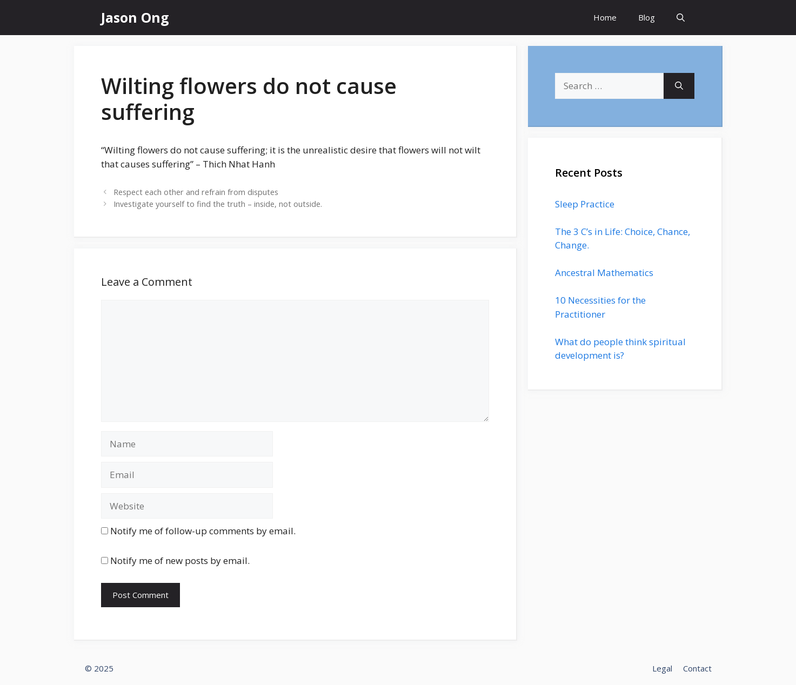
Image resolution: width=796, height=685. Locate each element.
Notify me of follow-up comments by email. (203, 531)
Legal (662, 668)
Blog (646, 17)
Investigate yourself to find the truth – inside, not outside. (217, 204)
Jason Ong (135, 17)
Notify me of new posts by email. (180, 560)
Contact (697, 668)
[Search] (679, 86)
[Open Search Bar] (680, 17)
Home (605, 17)
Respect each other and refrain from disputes (195, 192)
